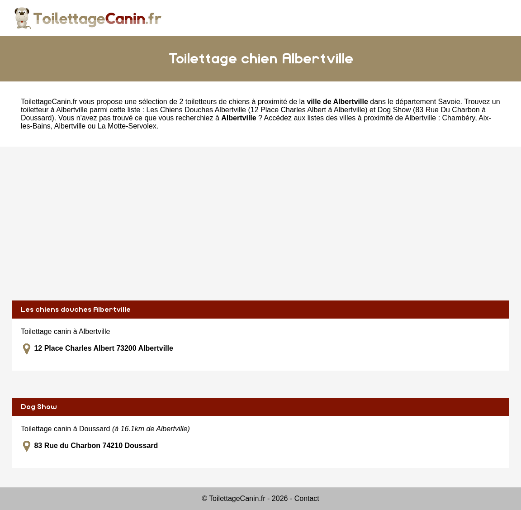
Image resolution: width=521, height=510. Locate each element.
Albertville (69, 126)
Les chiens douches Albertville (76, 309)
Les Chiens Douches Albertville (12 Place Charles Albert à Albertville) (256, 110)
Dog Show (39, 406)
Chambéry (458, 118)
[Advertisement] (260, 223)
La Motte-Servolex (127, 126)
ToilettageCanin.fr (49, 101)
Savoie (449, 101)
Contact (306, 498)
